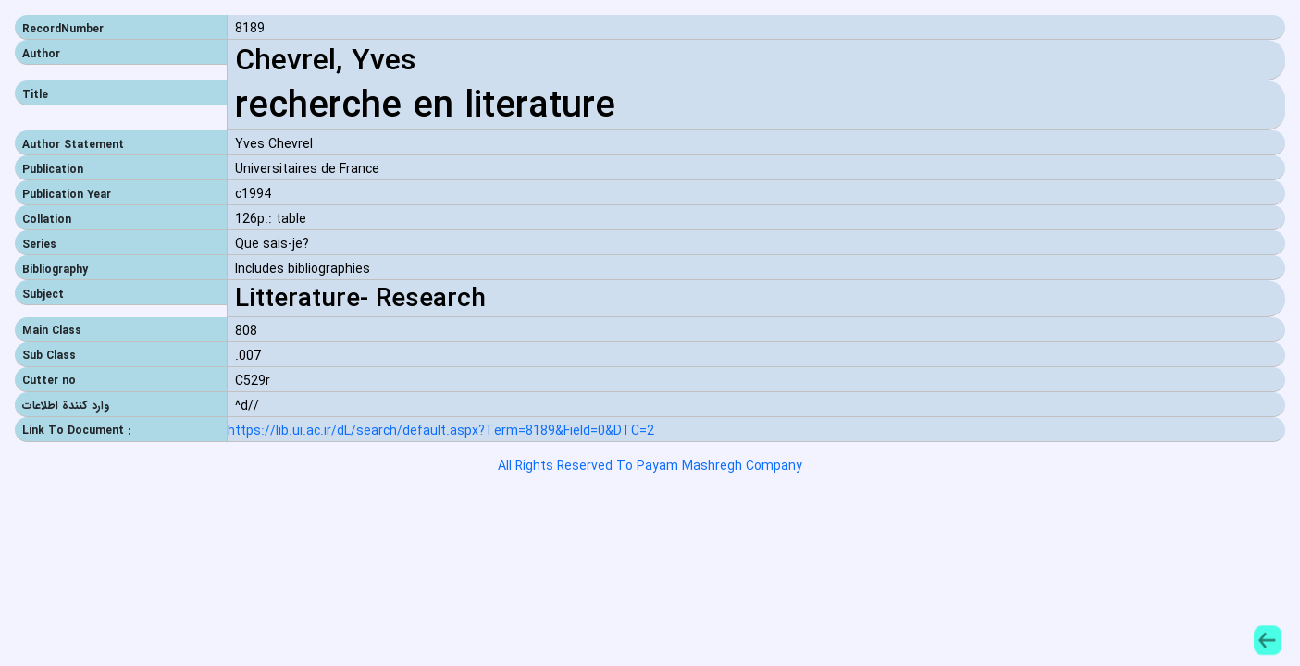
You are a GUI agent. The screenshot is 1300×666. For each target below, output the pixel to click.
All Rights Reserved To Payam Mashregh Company (650, 466)
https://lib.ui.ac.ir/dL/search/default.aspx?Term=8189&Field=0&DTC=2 (441, 431)
